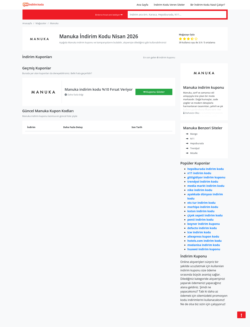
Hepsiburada (195, 143)
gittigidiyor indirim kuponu (206, 177)
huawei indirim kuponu (203, 249)
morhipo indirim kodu (202, 207)
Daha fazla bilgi (74, 94)
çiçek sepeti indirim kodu (205, 215)
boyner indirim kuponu (203, 224)
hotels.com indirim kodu (204, 241)
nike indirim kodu (199, 190)
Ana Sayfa (142, 4)
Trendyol (193, 148)
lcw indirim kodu (199, 232)
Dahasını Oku (191, 112)
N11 (190, 138)
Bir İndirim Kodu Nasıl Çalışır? (207, 4)
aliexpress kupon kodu (203, 236)
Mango (191, 133)
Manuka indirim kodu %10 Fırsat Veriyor (99, 89)
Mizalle (192, 153)
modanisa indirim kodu (203, 245)
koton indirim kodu (201, 211)
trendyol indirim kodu (202, 181)
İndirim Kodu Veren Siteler (169, 4)
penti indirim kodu (200, 220)
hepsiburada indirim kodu (205, 169)
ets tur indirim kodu (201, 203)
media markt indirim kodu (206, 186)
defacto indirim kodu (202, 228)
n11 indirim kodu (199, 173)
